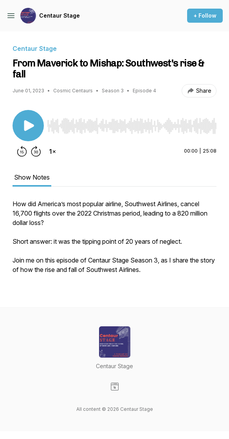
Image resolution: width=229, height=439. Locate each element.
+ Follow (204, 15)
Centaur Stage (59, 15)
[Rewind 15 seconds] (21, 151)
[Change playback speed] (52, 151)
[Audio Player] (131, 124)
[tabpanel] (114, 240)
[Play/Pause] (28, 125)
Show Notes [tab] (32, 177)
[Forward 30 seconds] (36, 151)
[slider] (131, 126)
